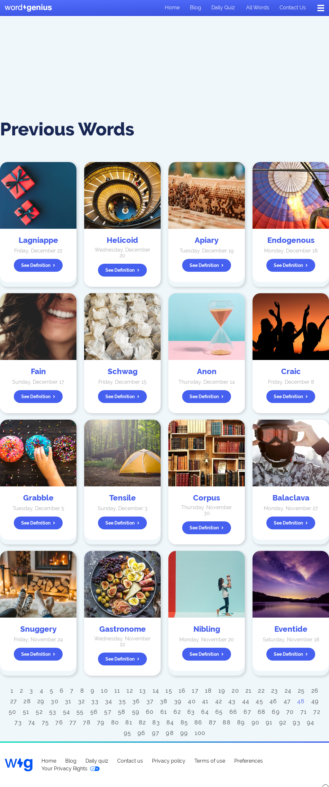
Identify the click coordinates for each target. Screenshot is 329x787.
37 (150, 701)
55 (80, 711)
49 (315, 701)
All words (257, 7)
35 (122, 701)
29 (41, 701)
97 (156, 733)
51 (26, 711)
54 (66, 711)
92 (283, 722)
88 (227, 722)
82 (142, 722)
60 (150, 711)
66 (233, 711)
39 (178, 701)
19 (222, 690)
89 (241, 722)
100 (200, 733)
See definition (38, 265)
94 (311, 722)
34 (108, 701)
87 (213, 722)
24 (288, 690)
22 (261, 690)
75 (45, 722)
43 (232, 701)
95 (127, 733)
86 (198, 722)
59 (136, 711)
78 (87, 722)
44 (246, 701)
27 (13, 701)
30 (54, 701)
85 (184, 722)
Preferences (248, 761)
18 (208, 690)
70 (290, 711)
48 (301, 701)
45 (259, 701)
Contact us (293, 7)
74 (31, 722)
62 (177, 711)
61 (163, 711)
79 (101, 722)
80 (115, 722)
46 (273, 701)
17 (195, 690)
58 (122, 711)
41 (205, 701)
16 (182, 690)
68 (262, 711)
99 (184, 733)
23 (274, 690)
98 (170, 733)
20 (235, 690)
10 (104, 690)
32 (81, 701)
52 (39, 711)
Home (172, 7)
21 (248, 690)
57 (107, 711)
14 (156, 690)
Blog (195, 7)
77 (73, 722)
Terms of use (209, 761)
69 (276, 711)
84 (170, 722)
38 (164, 701)
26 (315, 690)
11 (117, 690)
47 (287, 701)
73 (18, 722)
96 (142, 733)
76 (59, 722)
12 (130, 690)
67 (247, 711)
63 (191, 711)
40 (192, 701)
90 (256, 722)
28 (27, 701)
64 (205, 711)
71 (303, 711)
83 (156, 722)
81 (128, 722)
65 (219, 711)
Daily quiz (223, 7)
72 (316, 711)
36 (136, 701)
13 (142, 690)
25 (301, 690)
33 (95, 701)
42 (218, 701)
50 (12, 711)
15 (168, 690)
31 (68, 701)
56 (94, 711)
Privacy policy (168, 761)
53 (53, 711)
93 (296, 722)
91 (269, 722)
